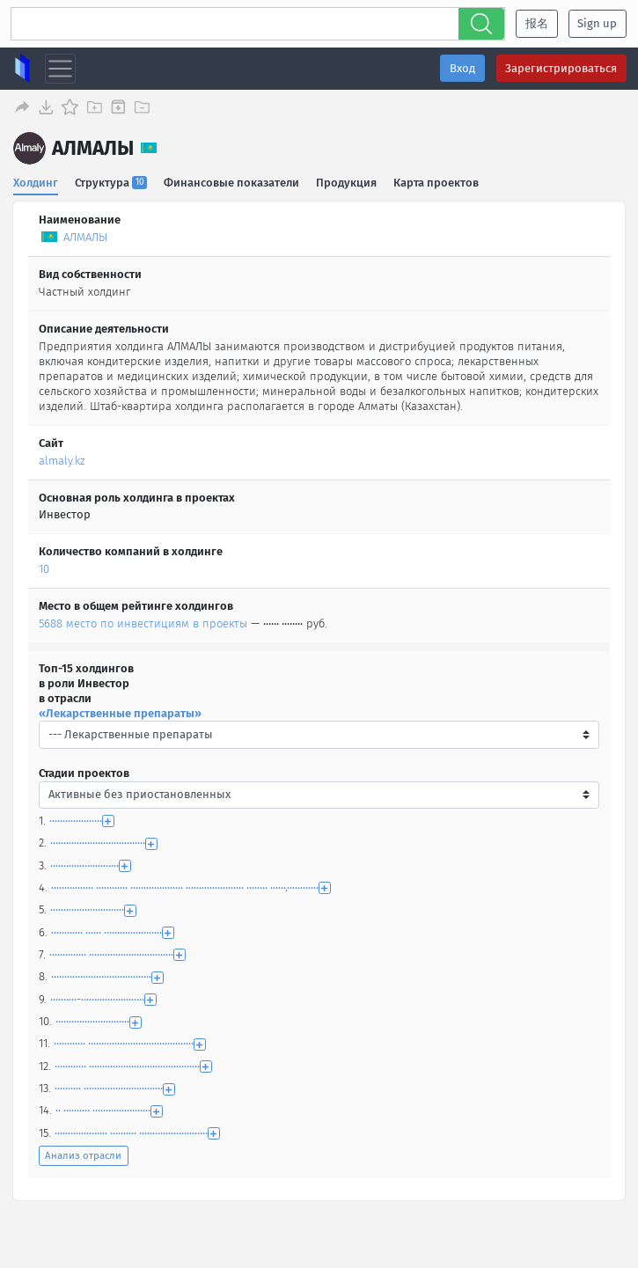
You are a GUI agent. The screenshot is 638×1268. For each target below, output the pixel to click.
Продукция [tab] (347, 180)
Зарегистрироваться (561, 68)
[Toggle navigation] (60, 69)
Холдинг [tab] (35, 180)
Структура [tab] (112, 180)
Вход (462, 68)
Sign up (597, 23)
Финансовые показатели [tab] (232, 180)
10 (44, 567)
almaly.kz (61, 458)
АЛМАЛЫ (85, 235)
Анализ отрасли (83, 1153)
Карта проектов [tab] (437, 180)
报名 (536, 23)
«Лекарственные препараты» (120, 710)
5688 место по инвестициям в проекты (143, 621)
